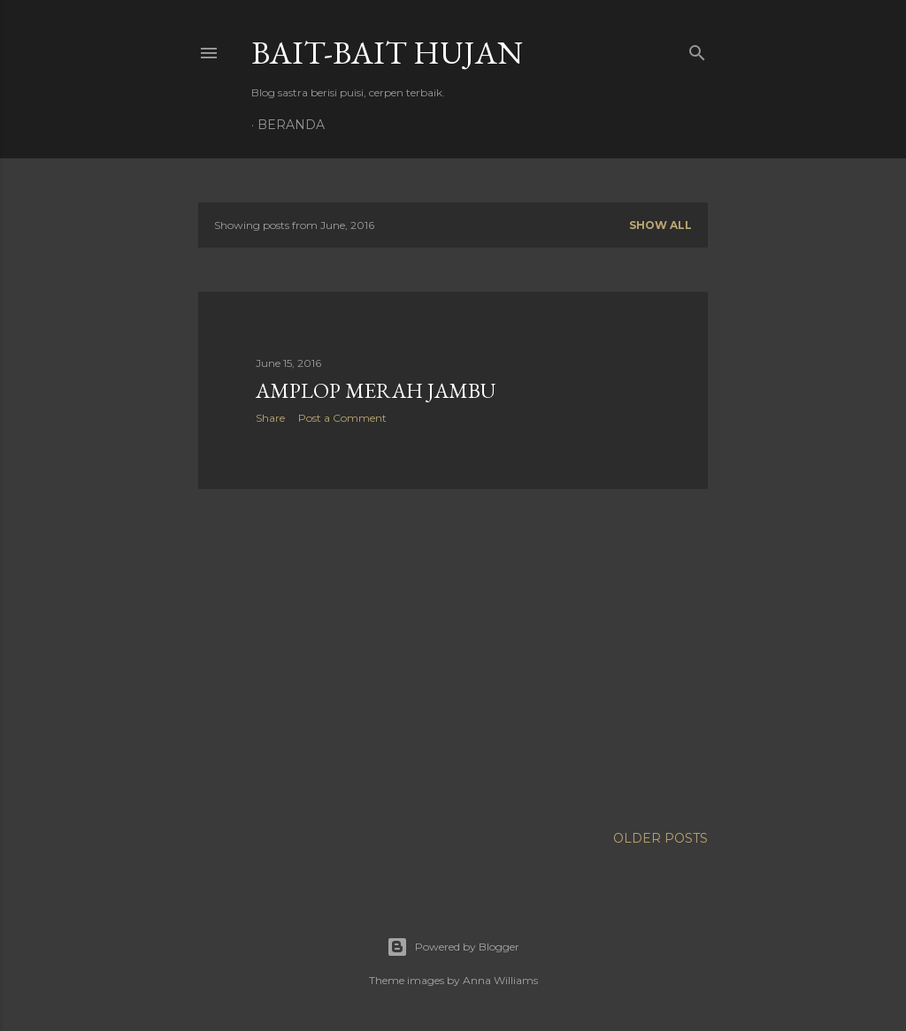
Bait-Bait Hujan (387, 52)
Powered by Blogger (453, 947)
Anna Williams (500, 980)
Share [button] (270, 417)
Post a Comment (342, 417)
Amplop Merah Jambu (375, 390)
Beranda (291, 125)
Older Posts (660, 838)
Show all (660, 225)
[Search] (697, 49)
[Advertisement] (453, 657)
